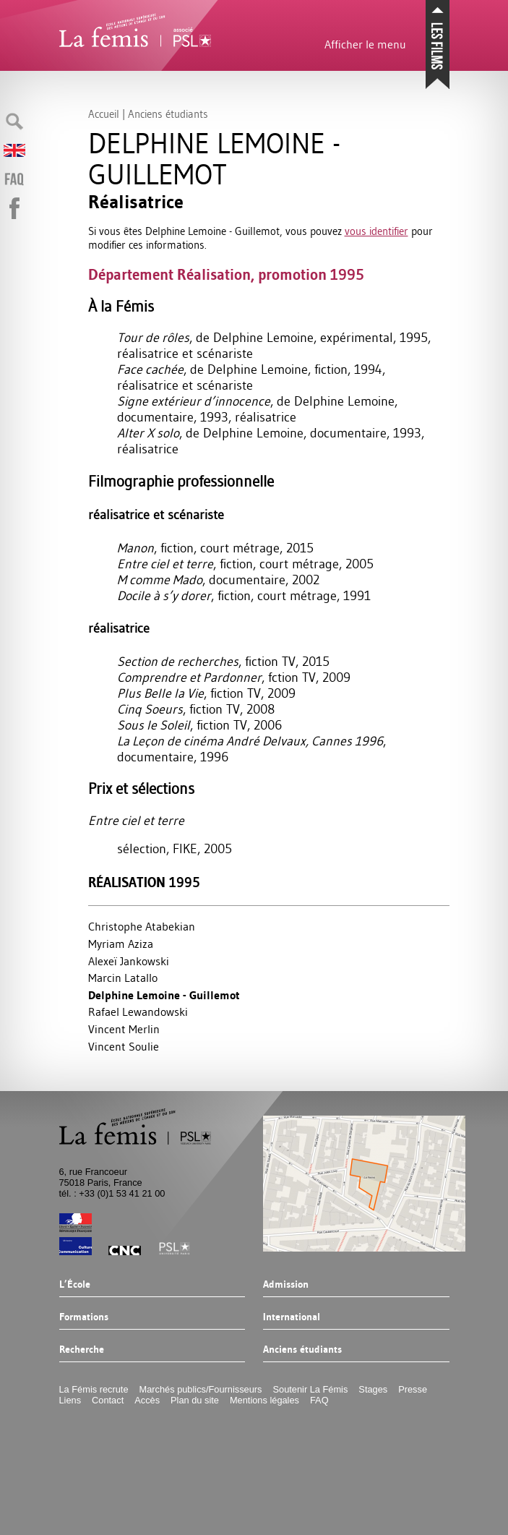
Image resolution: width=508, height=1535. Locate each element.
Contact (108, 1400)
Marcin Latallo (123, 977)
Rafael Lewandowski (138, 1011)
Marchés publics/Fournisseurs (201, 1389)
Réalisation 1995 (144, 882)
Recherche (82, 1350)
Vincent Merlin (124, 1029)
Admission (286, 1285)
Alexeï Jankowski (128, 961)
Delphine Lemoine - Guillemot (164, 995)
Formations (84, 1317)
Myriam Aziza (120, 943)
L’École (75, 1285)
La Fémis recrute (94, 1389)
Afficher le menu (364, 44)
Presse (413, 1389)
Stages (374, 1389)
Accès (147, 1400)
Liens (71, 1400)
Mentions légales (265, 1400)
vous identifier (376, 231)
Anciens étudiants (302, 1350)
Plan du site (195, 1400)
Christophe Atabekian (141, 926)
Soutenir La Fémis (311, 1389)
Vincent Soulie (123, 1046)
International (291, 1317)
